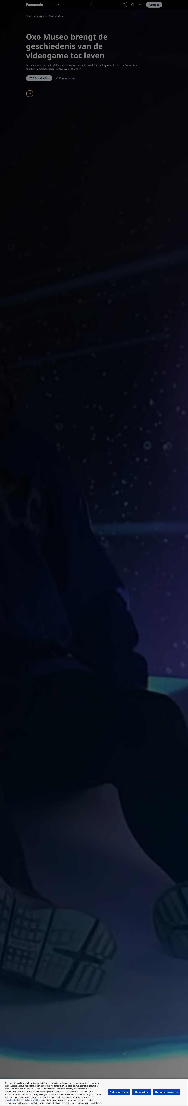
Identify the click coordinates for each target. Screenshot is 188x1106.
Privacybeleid (31, 1100)
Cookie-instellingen (119, 1092)
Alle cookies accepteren (166, 1092)
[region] (94, 1092)
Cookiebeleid (11, 1100)
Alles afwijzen (141, 1092)
